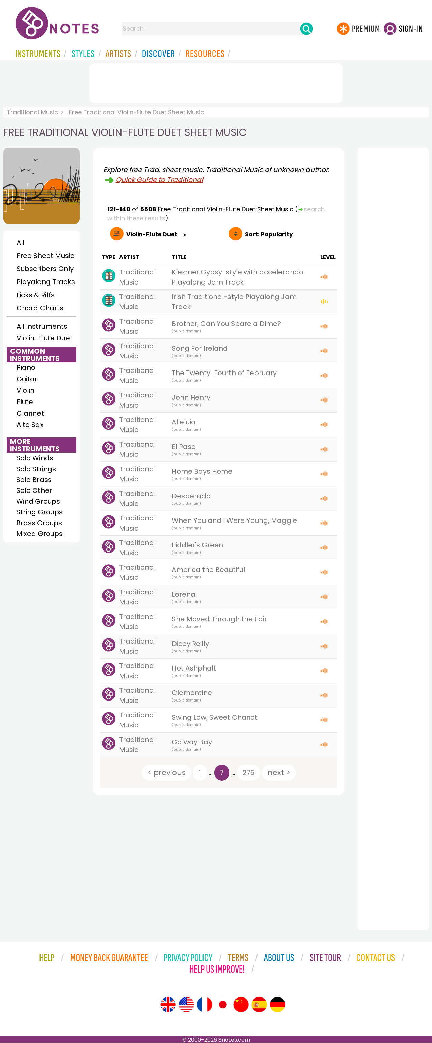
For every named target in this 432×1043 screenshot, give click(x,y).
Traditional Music (32, 112)
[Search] (306, 28)
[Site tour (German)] (277, 1004)
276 (248, 772)
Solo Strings (36, 469)
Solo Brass (34, 479)
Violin (25, 390)
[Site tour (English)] (168, 1004)
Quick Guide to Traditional (159, 179)
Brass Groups (39, 523)
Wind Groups (38, 501)
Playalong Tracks (46, 282)
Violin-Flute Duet (45, 338)
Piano (26, 367)
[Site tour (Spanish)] (259, 1004)
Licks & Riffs (36, 295)
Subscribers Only (45, 268)
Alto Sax (30, 424)
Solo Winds (34, 458)
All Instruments (42, 326)
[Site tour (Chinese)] (241, 1004)
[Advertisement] (216, 82)
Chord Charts (40, 308)
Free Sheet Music (45, 255)
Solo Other (34, 490)
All (20, 242)
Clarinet (30, 413)
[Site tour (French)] (204, 1004)
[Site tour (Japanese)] (222, 1004)
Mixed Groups (39, 533)
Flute (25, 402)
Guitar (27, 379)
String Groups (39, 512)
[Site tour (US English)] (186, 1004)
